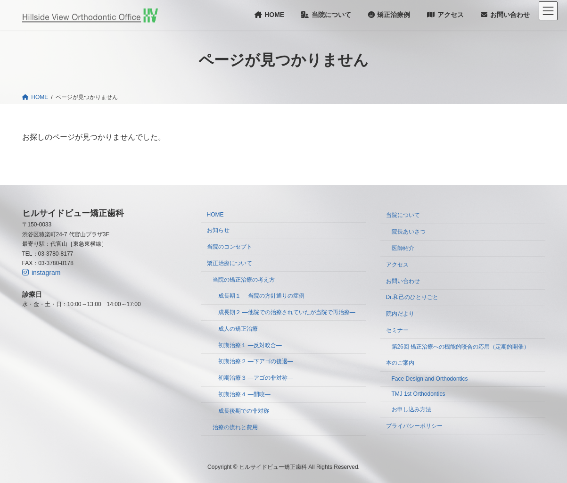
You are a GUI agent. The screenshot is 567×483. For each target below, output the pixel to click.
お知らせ (218, 230)
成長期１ (264, 295)
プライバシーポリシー (414, 425)
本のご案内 (400, 362)
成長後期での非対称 (243, 411)
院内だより (400, 313)
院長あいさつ (409, 231)
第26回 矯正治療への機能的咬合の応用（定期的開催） (461, 346)
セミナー (397, 330)
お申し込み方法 (411, 409)
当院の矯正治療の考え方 (244, 279)
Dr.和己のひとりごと (412, 297)
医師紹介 (403, 248)
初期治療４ (244, 394)
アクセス (397, 264)
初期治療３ (255, 378)
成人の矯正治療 (238, 328)
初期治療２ (255, 361)
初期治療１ (250, 344)
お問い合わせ (403, 280)
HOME (215, 214)
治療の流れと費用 (235, 427)
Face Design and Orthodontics (430, 378)
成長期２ (286, 312)
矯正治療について (229, 263)
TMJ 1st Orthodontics (418, 394)
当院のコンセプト (229, 246)
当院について (403, 215)
